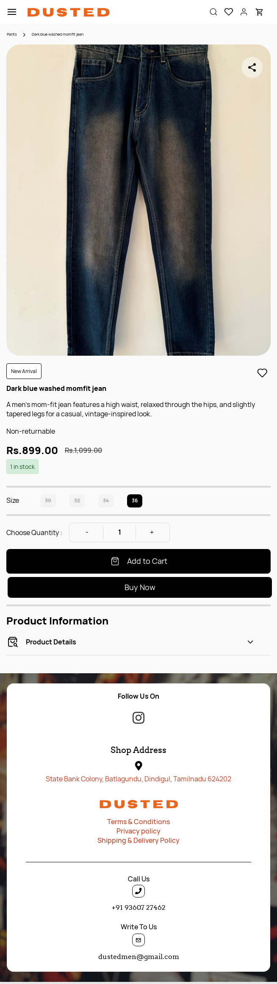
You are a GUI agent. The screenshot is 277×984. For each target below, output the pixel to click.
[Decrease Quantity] (87, 532)
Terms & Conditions (138, 821)
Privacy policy (138, 831)
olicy (172, 840)
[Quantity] (119, 532)
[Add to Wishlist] (262, 373)
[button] (225, 12)
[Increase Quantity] (152, 532)
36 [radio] (135, 500)
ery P (156, 840)
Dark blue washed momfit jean (57, 34)
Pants (12, 34)
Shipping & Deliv (123, 840)
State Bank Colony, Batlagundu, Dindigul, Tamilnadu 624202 (138, 778)
